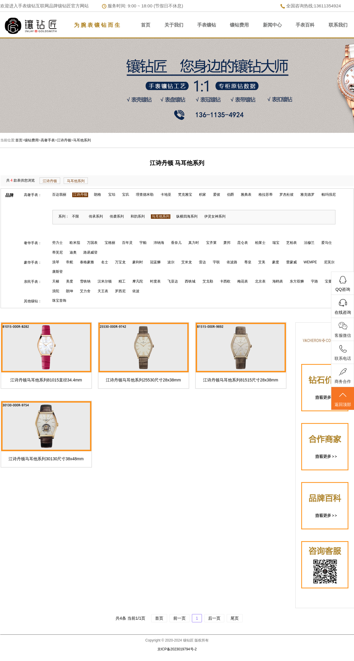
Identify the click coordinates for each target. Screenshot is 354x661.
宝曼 (328, 281)
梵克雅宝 (185, 194)
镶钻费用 (239, 24)
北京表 (260, 281)
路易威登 (90, 252)
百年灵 (127, 243)
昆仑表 (242, 243)
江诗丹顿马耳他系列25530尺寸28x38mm (143, 380)
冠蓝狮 (155, 262)
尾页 (234, 618)
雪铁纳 (85, 281)
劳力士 (57, 243)
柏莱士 (260, 243)
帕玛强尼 (329, 194)
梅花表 (242, 281)
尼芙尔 (329, 262)
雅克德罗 (307, 194)
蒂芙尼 (57, 252)
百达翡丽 (59, 194)
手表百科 (305, 24)
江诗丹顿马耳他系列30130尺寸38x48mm (46, 458)
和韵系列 (138, 216)
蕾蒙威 (291, 262)
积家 (202, 194)
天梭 (55, 281)
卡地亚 (166, 194)
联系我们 (338, 24)
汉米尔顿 (105, 281)
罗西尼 (120, 291)
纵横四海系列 (186, 216)
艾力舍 (85, 291)
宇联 (216, 262)
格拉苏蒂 (265, 194)
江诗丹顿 (64, 140)
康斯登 (57, 272)
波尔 (170, 262)
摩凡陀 (137, 281)
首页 (145, 24)
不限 (75, 216)
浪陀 (55, 291)
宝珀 (111, 194)
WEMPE (310, 262)
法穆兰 (309, 243)
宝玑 (125, 194)
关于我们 (173, 24)
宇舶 (142, 243)
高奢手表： (33, 195)
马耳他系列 (82, 140)
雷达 (202, 262)
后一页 (214, 618)
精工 (122, 281)
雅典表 (246, 194)
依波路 (232, 262)
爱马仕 (326, 243)
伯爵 (230, 194)
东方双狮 (297, 281)
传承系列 (96, 216)
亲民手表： (33, 282)
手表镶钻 (206, 24)
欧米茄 (75, 243)
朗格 (97, 194)
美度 (69, 281)
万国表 (92, 243)
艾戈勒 (207, 281)
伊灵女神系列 (214, 216)
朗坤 (69, 291)
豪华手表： (33, 262)
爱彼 (216, 194)
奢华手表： (33, 243)
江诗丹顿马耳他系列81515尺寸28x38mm (240, 380)
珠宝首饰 (59, 300)
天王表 (103, 291)
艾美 (261, 262)
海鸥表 (277, 281)
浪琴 (55, 262)
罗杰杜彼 (286, 194)
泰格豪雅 (87, 262)
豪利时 (137, 262)
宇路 (314, 281)
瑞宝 (275, 243)
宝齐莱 (211, 243)
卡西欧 (225, 281)
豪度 (275, 262)
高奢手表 (48, 140)
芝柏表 (291, 243)
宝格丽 (110, 243)
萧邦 (226, 243)
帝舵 (69, 262)
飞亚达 (172, 281)
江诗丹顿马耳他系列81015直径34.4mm (46, 380)
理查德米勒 (145, 194)
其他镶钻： (33, 301)
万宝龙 (120, 262)
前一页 (179, 618)
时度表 (155, 281)
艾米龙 (186, 262)
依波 (135, 291)
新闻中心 (272, 24)
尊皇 (247, 262)
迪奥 (73, 252)
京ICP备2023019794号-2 (177, 649)
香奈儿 (176, 243)
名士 (104, 262)
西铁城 (190, 281)
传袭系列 (117, 216)
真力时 (193, 243)
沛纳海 (159, 243)
